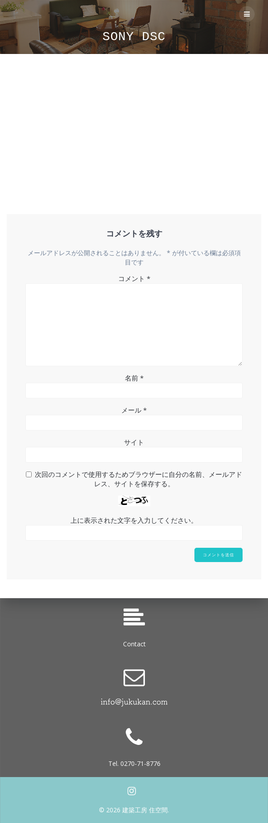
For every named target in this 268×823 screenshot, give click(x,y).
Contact (134, 644)
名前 (134, 377)
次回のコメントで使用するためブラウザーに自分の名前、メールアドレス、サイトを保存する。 (138, 479)
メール (134, 409)
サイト (134, 442)
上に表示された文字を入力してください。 (134, 520)
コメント (134, 278)
